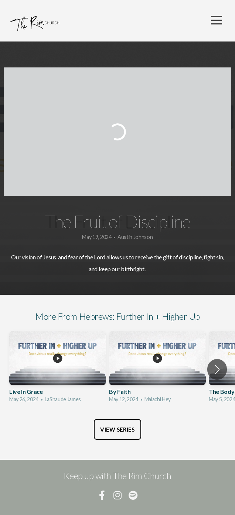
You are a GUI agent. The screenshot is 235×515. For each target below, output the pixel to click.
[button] (217, 369)
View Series (117, 429)
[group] (57, 369)
